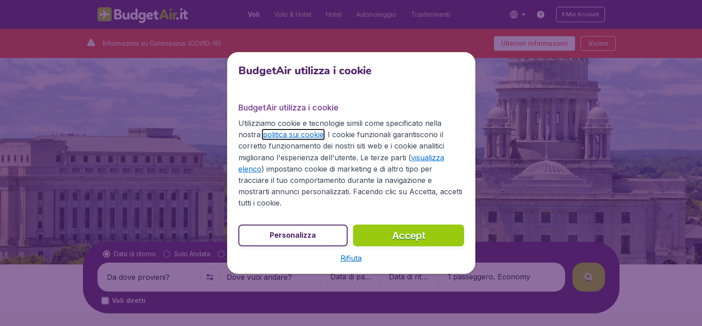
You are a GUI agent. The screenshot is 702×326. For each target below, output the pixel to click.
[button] (351, 258)
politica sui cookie (293, 134)
